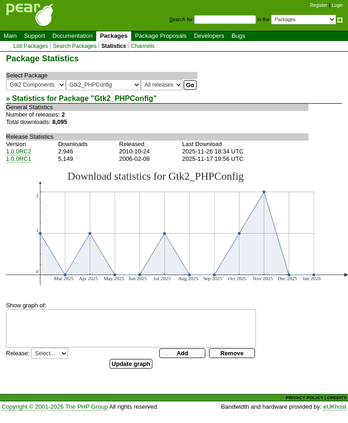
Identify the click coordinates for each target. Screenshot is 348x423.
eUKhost (334, 406)
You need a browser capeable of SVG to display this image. (177, 227)
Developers (209, 35)
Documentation (72, 35)
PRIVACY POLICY (304, 397)
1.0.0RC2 (18, 151)
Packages (114, 35)
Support (34, 35)
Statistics (113, 46)
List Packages (30, 46)
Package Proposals (160, 35)
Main (10, 35)
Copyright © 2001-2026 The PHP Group (55, 406)
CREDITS (337, 397)
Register (318, 5)
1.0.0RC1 (18, 158)
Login (337, 5)
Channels (143, 46)
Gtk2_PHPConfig (123, 98)
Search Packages (75, 46)
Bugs (238, 35)
